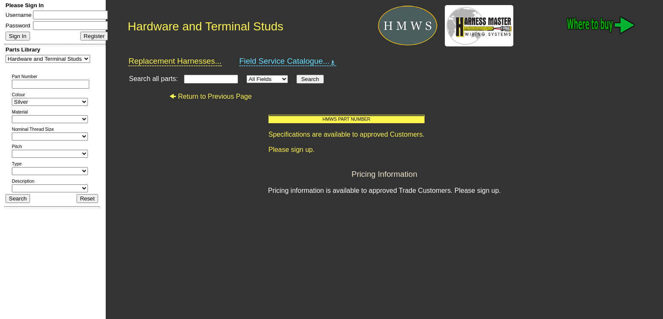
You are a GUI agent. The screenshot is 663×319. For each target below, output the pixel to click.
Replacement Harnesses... (175, 61)
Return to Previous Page (210, 96)
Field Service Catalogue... (288, 61)
